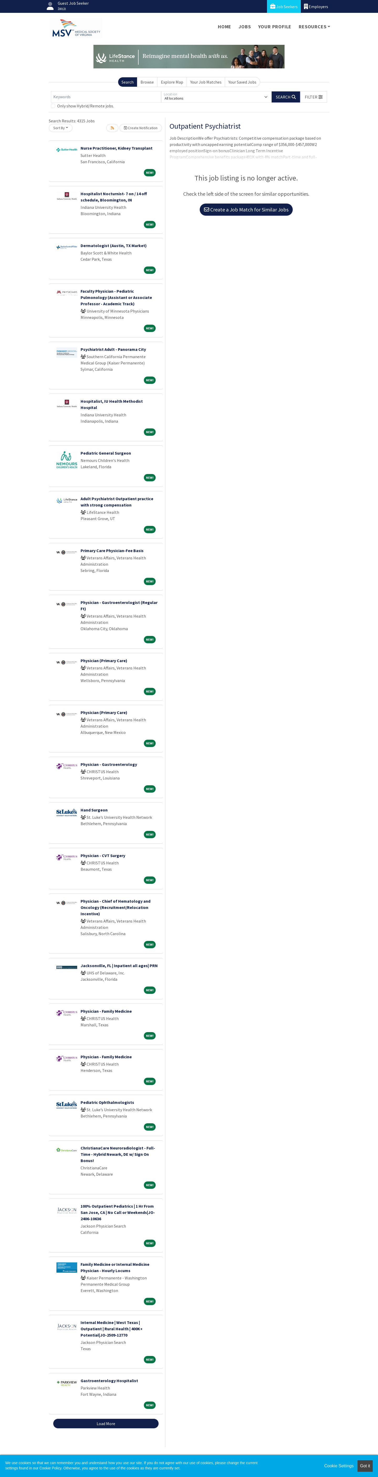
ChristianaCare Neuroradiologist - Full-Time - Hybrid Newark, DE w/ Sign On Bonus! (118, 1154)
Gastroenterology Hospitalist (109, 1380)
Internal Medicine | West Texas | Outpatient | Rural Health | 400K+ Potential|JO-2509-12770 (112, 1329)
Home (224, 27)
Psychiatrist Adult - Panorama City (113, 349)
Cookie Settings (339, 1466)
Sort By (59, 128)
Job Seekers (284, 6)
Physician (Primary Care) (104, 660)
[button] (313, 97)
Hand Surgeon (94, 810)
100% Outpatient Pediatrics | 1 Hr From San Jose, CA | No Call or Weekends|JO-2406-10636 (118, 1212)
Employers (316, 6)
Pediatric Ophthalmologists (107, 1102)
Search (128, 82)
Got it (365, 1466)
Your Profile (275, 27)
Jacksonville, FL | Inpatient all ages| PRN (119, 965)
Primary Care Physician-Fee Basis (112, 550)
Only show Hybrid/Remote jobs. (85, 105)
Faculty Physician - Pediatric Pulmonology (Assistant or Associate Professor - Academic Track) (116, 297)
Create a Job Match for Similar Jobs (246, 209)
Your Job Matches (206, 82)
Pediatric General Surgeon (106, 453)
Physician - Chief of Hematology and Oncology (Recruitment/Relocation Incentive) (115, 907)
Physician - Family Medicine (106, 1011)
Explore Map (172, 82)
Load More (106, 1423)
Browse (147, 82)
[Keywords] (106, 97)
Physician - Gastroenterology (109, 764)
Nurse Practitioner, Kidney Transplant (117, 148)
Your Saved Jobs (242, 82)
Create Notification (141, 128)
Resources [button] (312, 27)
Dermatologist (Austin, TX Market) (114, 245)
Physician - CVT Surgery (103, 855)
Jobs (245, 27)
